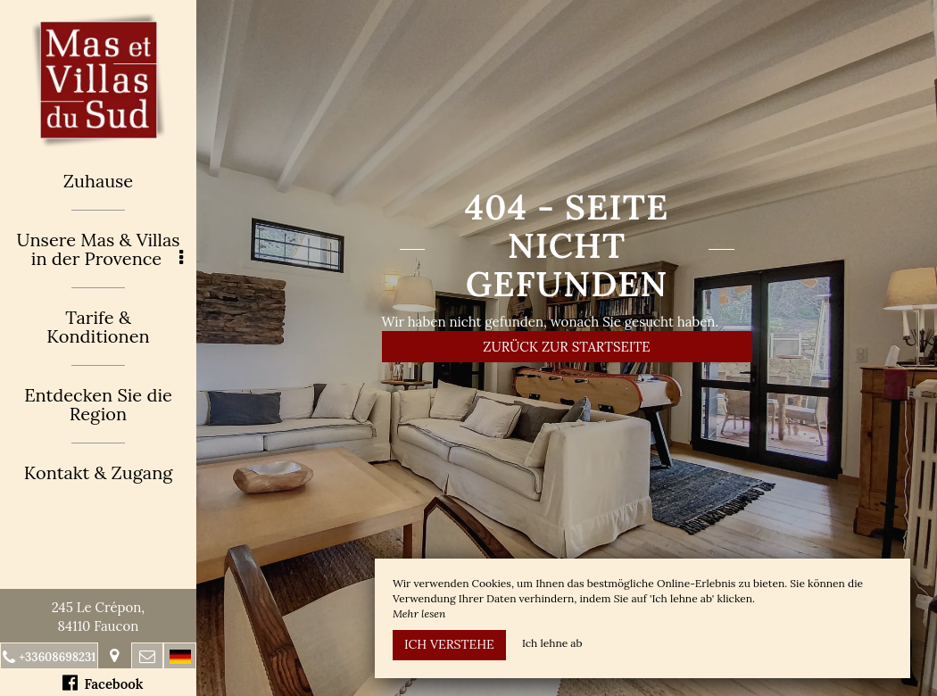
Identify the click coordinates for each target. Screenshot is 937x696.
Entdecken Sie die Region (98, 404)
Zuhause (98, 181)
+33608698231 (57, 657)
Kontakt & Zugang (98, 472)
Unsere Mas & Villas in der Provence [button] (99, 248)
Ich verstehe (449, 644)
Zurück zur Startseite (566, 346)
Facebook (103, 683)
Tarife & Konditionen (97, 326)
